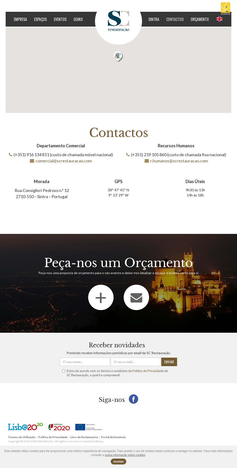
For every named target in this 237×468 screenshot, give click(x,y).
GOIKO (78, 19)
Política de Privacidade (148, 371)
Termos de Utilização (22, 437)
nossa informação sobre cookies (125, 455)
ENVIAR (169, 361)
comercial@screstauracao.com (64, 160)
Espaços (40, 19)
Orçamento (200, 19)
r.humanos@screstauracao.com (179, 160)
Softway (98, 441)
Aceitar (118, 461)
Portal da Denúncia (113, 437)
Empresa (20, 19)
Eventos (60, 19)
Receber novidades (117, 345)
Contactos (175, 19)
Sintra (153, 19)
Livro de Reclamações (84, 437)
